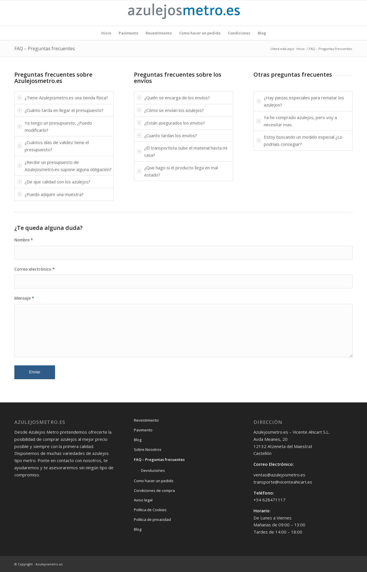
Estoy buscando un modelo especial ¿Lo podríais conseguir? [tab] (299, 140)
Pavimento (143, 430)
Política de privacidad (152, 519)
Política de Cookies (150, 509)
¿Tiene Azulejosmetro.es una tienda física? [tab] (62, 97)
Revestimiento (146, 420)
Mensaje (24, 298)
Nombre (23, 240)
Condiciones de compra (154, 490)
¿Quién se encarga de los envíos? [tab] (173, 97)
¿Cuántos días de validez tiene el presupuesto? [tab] (53, 145)
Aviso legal (143, 500)
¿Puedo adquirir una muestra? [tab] (50, 194)
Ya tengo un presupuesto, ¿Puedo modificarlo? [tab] (54, 126)
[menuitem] (106, 33)
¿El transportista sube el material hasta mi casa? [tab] (182, 151)
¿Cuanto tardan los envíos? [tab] (167, 135)
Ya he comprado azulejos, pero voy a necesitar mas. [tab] (297, 121)
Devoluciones (153, 470)
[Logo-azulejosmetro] (183, 13)
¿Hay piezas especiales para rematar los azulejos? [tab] (300, 101)
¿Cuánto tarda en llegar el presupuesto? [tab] (60, 110)
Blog (137, 439)
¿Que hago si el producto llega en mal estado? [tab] (177, 171)
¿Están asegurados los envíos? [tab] (171, 123)
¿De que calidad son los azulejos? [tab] (53, 182)
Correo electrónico (34, 269)
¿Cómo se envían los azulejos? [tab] (170, 110)
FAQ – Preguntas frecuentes (44, 48)
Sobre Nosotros (147, 449)
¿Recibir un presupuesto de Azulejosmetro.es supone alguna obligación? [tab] (64, 165)
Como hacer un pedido (153, 480)
